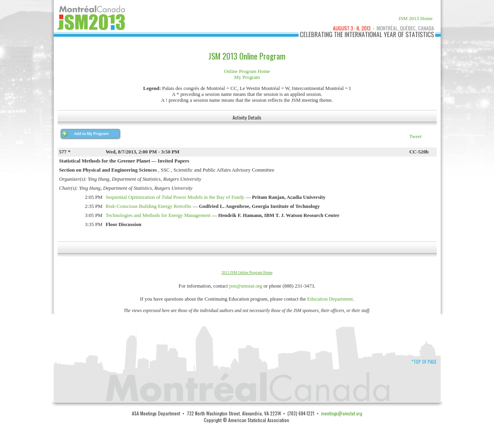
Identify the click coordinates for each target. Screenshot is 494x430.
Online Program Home (247, 71)
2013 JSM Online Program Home (247, 272)
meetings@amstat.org (341, 413)
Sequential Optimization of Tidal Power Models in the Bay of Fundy (175, 197)
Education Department (330, 299)
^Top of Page (424, 362)
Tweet (415, 136)
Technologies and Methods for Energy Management (158, 215)
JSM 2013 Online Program (247, 56)
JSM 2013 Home (415, 18)
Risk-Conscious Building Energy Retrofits (149, 206)
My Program (247, 77)
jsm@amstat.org (245, 286)
